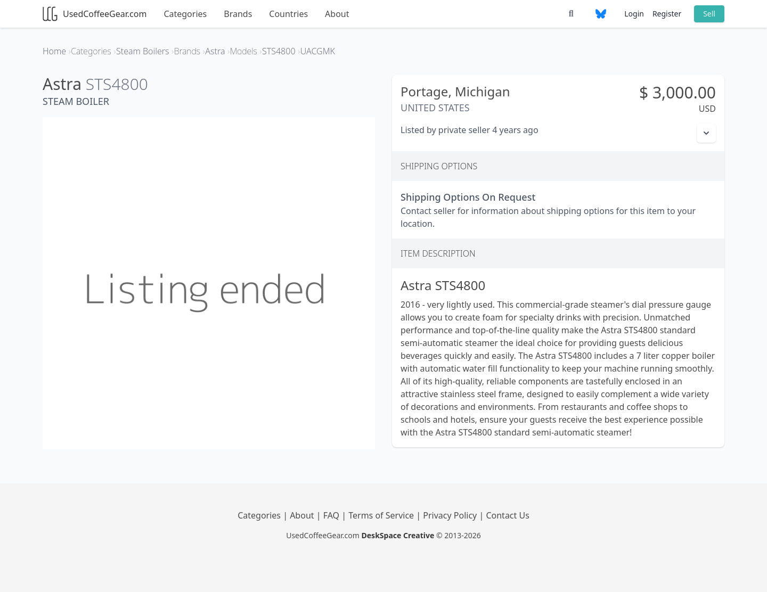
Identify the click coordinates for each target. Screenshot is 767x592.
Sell (709, 14)
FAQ (332, 515)
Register (666, 14)
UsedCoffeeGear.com (94, 13)
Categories (185, 14)
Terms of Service (382, 515)
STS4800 (117, 84)
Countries (288, 14)
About (337, 14)
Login (634, 14)
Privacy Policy (451, 515)
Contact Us (507, 515)
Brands (238, 14)
